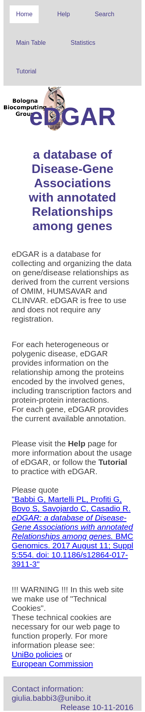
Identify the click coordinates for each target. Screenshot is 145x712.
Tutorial (26, 71)
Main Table (31, 42)
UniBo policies (37, 654)
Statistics (82, 42)
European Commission (52, 663)
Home (24, 14)
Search (104, 14)
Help (63, 14)
